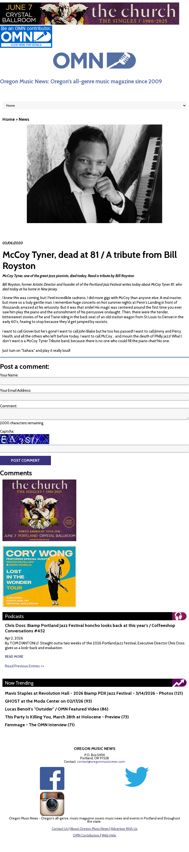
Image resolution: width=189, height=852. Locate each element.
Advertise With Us (124, 829)
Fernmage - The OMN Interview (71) (40, 725)
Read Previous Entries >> (24, 666)
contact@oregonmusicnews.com (101, 761)
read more (14, 656)
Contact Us (60, 829)
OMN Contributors (86, 835)
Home (8, 119)
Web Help (109, 835)
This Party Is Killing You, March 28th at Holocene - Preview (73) (67, 717)
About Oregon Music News (89, 829)
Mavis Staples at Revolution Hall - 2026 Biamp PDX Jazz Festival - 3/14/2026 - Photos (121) (94, 693)
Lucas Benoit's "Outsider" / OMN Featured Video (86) (56, 709)
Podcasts (14, 616)
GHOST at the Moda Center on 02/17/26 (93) (48, 701)
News (24, 119)
